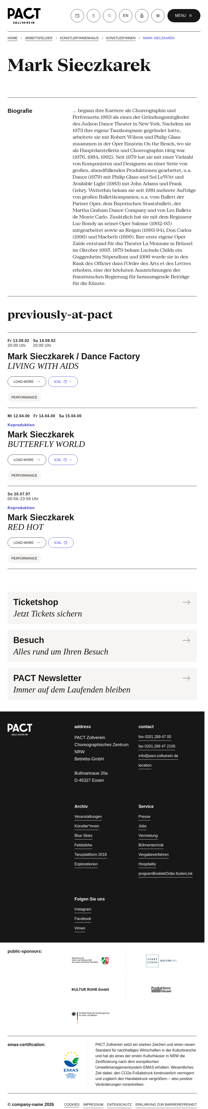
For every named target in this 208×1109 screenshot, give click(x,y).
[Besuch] (93, 15)
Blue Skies (83, 836)
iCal (63, 381)
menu (184, 15)
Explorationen (86, 864)
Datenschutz (119, 1104)
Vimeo (79, 928)
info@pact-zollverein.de (158, 756)
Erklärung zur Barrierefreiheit (166, 1104)
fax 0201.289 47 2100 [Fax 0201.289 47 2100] (157, 746)
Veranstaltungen (88, 817)
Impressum (93, 1104)
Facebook (82, 919)
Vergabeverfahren (154, 855)
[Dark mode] (158, 15)
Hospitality (147, 864)
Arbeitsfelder (38, 38)
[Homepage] (24, 16)
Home (13, 38)
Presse (144, 817)
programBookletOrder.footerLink (166, 874)
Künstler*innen (121, 38)
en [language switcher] (125, 16)
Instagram (82, 909)
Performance (24, 397)
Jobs (143, 826)
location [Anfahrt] (145, 765)
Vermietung (148, 836)
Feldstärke (83, 845)
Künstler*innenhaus (79, 38)
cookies (71, 1104)
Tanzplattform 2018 (90, 855)
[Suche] (109, 15)
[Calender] (77, 15)
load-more (27, 381)
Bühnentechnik (151, 845)
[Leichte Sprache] (141, 15)
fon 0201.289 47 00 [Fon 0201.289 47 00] (155, 737)
